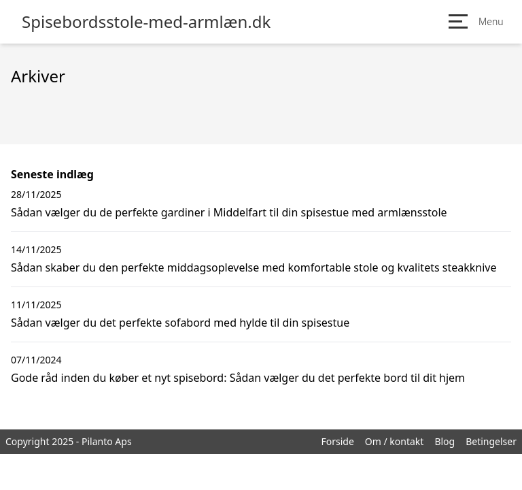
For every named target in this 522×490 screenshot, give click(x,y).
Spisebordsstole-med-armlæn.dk (146, 22)
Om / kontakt (394, 441)
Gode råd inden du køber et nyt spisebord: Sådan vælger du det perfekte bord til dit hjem (238, 377)
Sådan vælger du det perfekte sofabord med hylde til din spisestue (180, 322)
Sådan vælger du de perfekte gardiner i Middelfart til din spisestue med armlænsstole (229, 212)
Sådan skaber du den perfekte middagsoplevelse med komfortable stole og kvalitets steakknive (253, 267)
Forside (337, 441)
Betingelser (491, 441)
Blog (444, 441)
